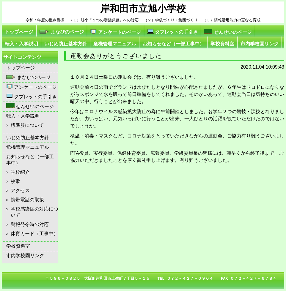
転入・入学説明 (21, 43)
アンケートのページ (115, 32)
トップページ (19, 31)
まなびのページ (62, 31)
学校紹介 (20, 172)
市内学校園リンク (260, 43)
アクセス (20, 190)
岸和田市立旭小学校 (143, 8)
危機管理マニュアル (114, 43)
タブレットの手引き (172, 31)
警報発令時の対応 (30, 224)
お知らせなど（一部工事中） (173, 43)
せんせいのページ (228, 32)
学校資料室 (222, 43)
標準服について (27, 125)
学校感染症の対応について (34, 212)
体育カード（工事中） (34, 233)
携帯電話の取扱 (27, 199)
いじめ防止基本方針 (65, 43)
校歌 (15, 181)
